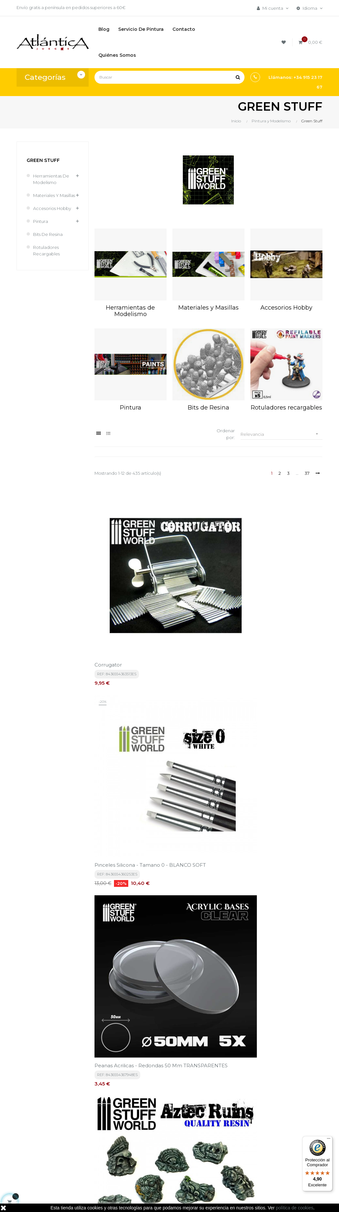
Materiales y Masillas (54, 195)
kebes (132, 1200)
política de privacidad (152, 1056)
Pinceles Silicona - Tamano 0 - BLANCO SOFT (207, 577)
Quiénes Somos (163, 1158)
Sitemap (207, 1156)
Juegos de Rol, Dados (221, 1134)
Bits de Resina (48, 234)
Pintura (40, 221)
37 (307, 473)
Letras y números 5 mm (280, 691)
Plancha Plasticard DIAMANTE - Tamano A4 (203, 921)
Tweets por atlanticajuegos (278, 1114)
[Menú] (329, 1140)
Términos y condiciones (159, 1120)
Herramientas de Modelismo (51, 179)
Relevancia (281, 434)
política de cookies (294, 1207)
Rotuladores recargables (46, 250)
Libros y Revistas (215, 1145)
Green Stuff (43, 160)
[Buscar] (169, 77)
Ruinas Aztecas (113, 691)
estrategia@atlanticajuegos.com (51, 1151)
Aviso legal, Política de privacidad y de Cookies (166, 1141)
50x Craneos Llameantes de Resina (129, 804)
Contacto (156, 1169)
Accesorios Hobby (52, 208)
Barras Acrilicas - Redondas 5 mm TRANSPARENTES (285, 804)
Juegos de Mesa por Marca (219, 1120)
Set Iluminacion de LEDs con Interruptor (125, 921)
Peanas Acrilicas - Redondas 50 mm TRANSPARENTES (284, 577)
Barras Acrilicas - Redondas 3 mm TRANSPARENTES (207, 804)
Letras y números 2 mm (202, 691)
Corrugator (108, 574)
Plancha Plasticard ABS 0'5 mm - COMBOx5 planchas (283, 921)
